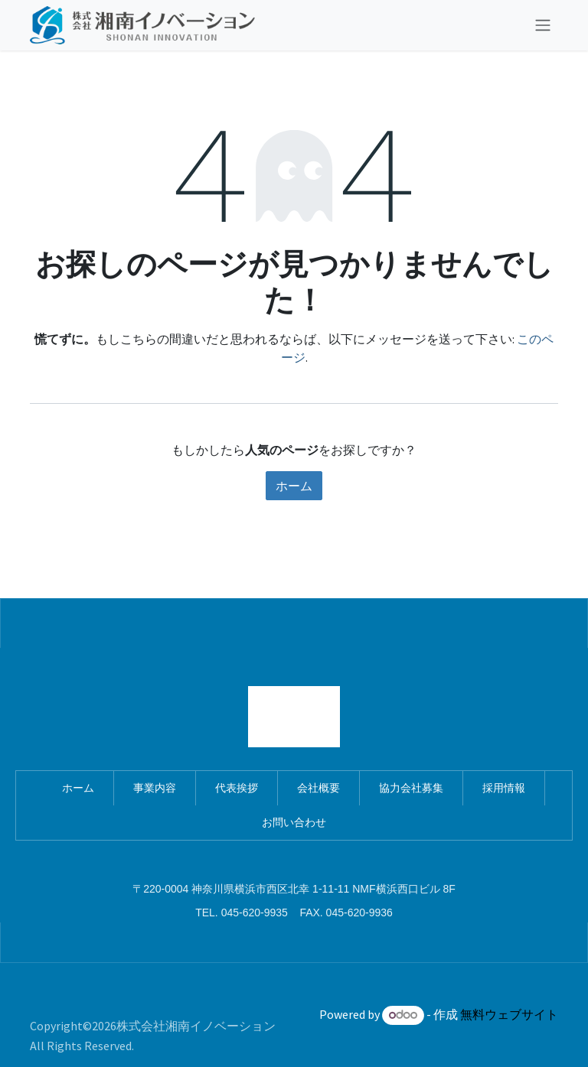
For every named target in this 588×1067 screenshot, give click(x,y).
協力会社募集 (411, 788)
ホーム (294, 485)
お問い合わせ (294, 822)
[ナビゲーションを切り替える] (543, 25)
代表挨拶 (236, 788)
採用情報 (503, 788)
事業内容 (154, 788)
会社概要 (318, 788)
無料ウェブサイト (509, 1014)
